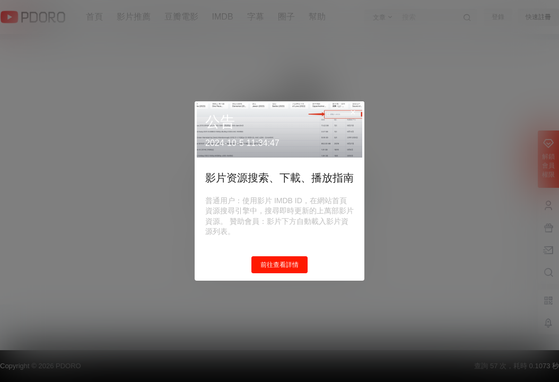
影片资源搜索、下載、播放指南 (279, 178)
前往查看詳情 (279, 264)
